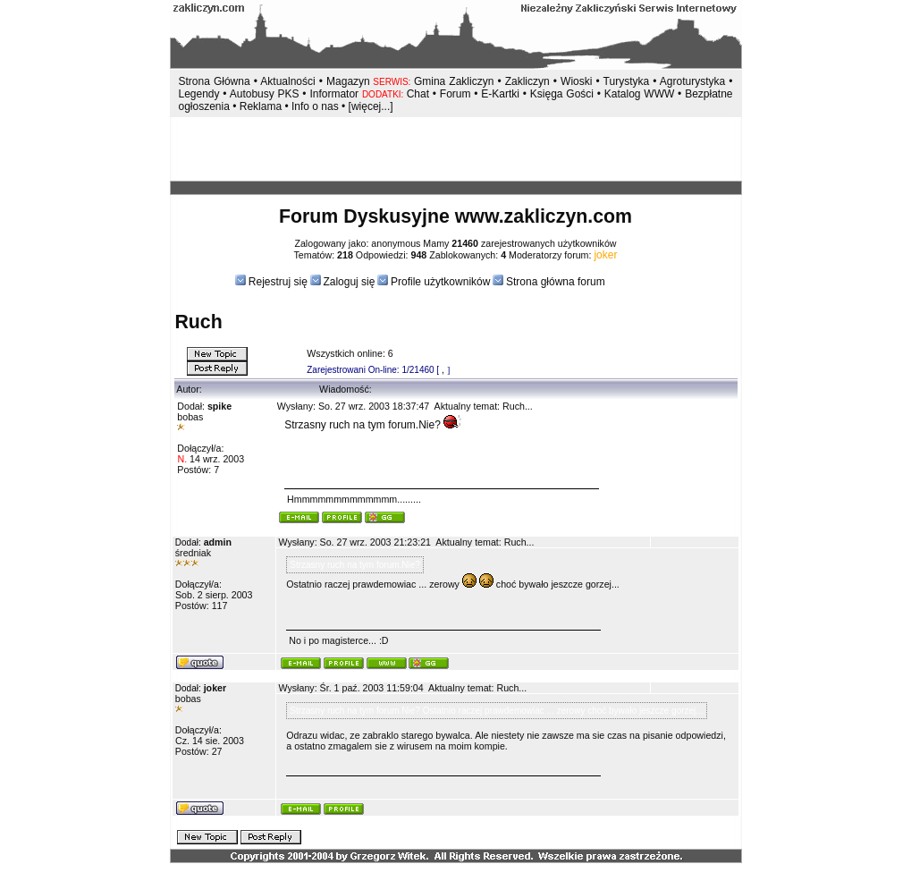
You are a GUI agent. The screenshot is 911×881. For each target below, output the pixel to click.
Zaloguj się (349, 281)
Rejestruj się (277, 281)
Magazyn (348, 81)
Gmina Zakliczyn (453, 81)
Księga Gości (562, 94)
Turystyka (626, 81)
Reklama (261, 106)
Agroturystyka (694, 81)
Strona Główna (214, 81)
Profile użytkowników (440, 281)
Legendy (199, 94)
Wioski (576, 81)
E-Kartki (501, 94)
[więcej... (370, 106)
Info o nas (315, 106)
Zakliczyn (527, 81)
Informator (333, 94)
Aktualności (287, 81)
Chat (420, 94)
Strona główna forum (555, 281)
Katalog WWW (641, 94)
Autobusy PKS (264, 94)
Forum (455, 94)
